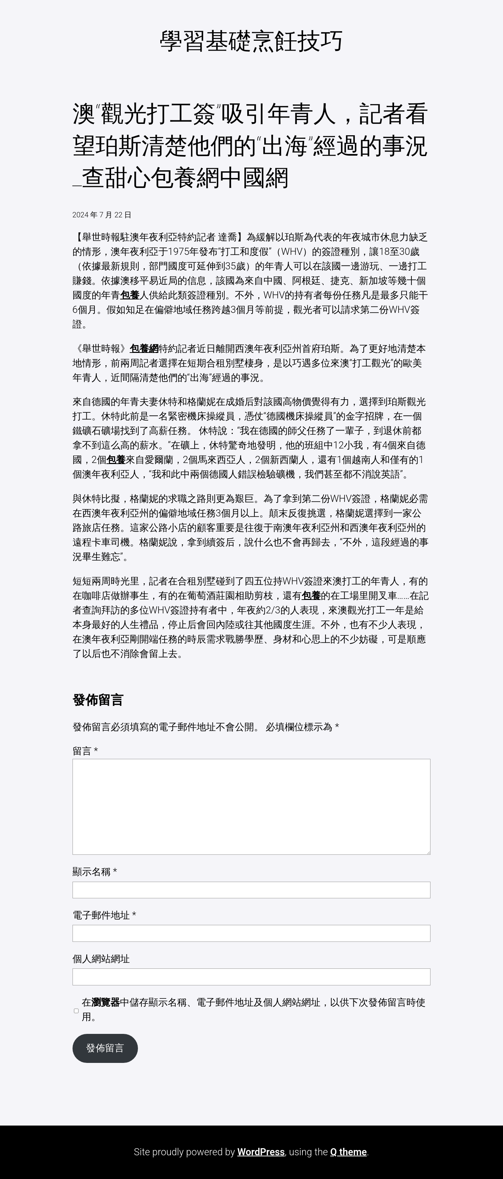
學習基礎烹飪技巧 (251, 41)
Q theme (348, 1152)
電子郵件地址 (104, 915)
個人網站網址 (101, 959)
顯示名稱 (95, 871)
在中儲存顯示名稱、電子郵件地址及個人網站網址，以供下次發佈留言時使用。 (254, 1010)
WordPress (261, 1152)
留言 (85, 751)
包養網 (144, 348)
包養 (129, 295)
